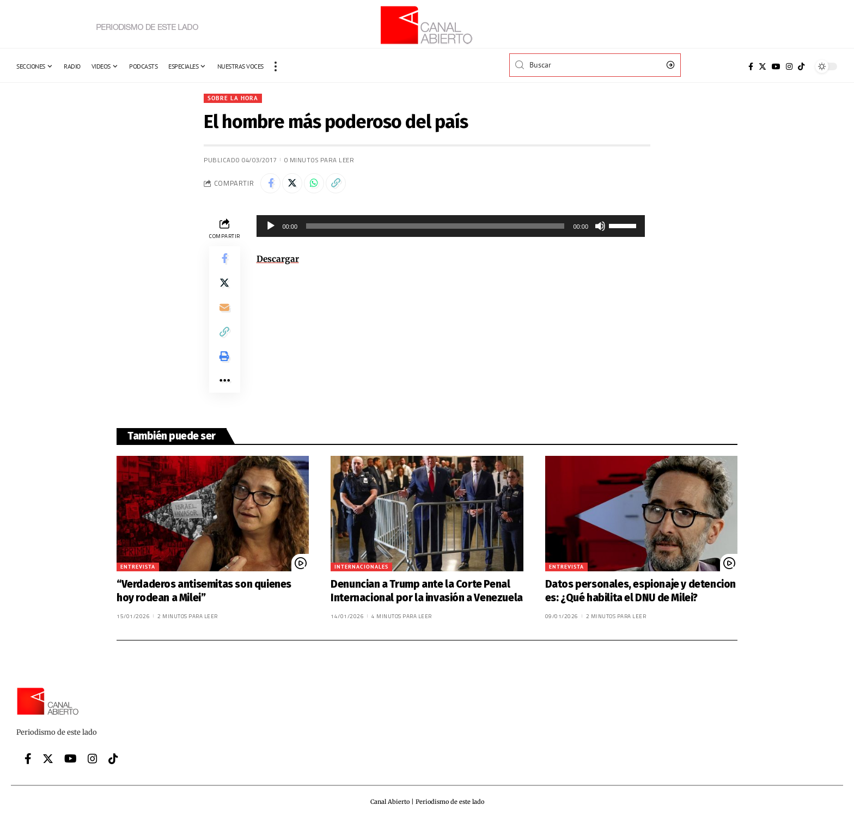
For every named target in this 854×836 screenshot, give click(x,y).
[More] (224, 392)
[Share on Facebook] (271, 185)
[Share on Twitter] (295, 185)
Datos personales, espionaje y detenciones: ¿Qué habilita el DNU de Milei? (640, 603)
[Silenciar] (600, 228)
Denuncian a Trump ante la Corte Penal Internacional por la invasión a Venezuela (427, 603)
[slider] (435, 228)
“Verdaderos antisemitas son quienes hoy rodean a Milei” (204, 603)
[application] (451, 228)
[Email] (224, 314)
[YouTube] (776, 66)
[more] (275, 66)
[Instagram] (789, 66)
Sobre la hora (233, 98)
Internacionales (361, 579)
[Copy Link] (341, 185)
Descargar (278, 260)
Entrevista (137, 579)
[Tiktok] (801, 66)
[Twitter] (762, 66)
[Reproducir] (270, 228)
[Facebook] (751, 66)
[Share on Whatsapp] (318, 185)
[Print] (224, 366)
